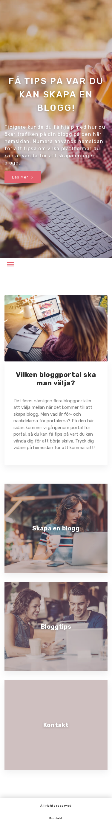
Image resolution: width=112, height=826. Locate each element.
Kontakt (56, 818)
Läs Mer (23, 177)
